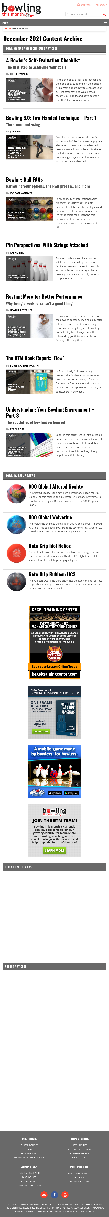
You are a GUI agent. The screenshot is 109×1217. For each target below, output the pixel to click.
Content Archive (79, 1153)
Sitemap (86, 1204)
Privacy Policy (29, 1181)
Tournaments (80, 1157)
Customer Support (29, 1172)
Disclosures (29, 1177)
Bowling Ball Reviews (79, 1149)
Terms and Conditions (29, 1185)
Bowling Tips (79, 1145)
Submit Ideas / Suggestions (29, 1157)
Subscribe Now (29, 1145)
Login (101, 5)
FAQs (29, 1149)
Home (8, 28)
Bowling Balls (29, 1153)
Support (84, 5)
